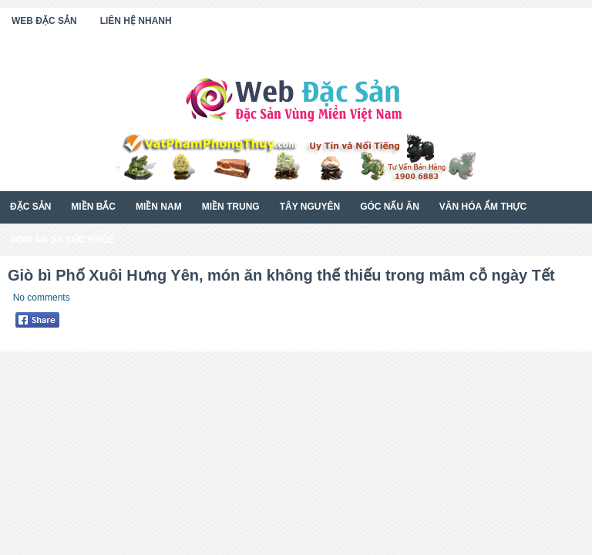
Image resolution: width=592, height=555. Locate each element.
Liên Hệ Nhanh (136, 20)
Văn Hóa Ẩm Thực (482, 206)
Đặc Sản (30, 206)
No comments (41, 297)
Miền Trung (231, 206)
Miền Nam (159, 206)
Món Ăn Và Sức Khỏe (62, 239)
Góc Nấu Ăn (389, 206)
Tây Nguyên (310, 206)
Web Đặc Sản (44, 20)
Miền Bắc (93, 206)
